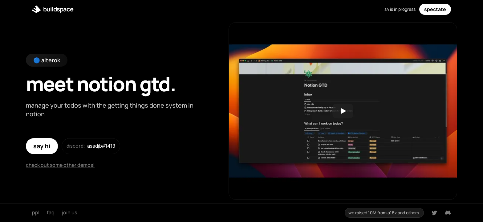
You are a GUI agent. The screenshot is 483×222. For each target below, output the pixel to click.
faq (51, 212)
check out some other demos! (60, 165)
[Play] (342, 111)
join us (69, 212)
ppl (35, 212)
